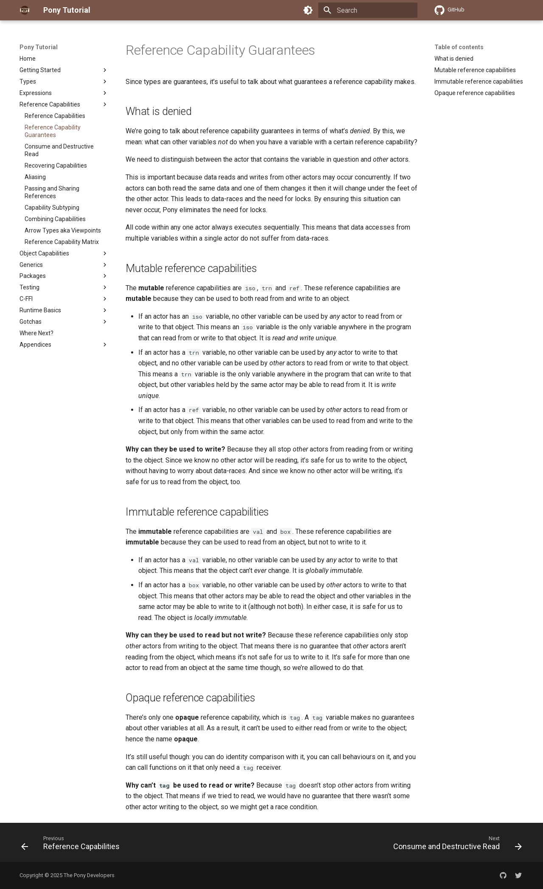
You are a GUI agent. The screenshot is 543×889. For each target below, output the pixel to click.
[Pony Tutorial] (24, 10)
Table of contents (459, 47)
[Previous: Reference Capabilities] (72, 845)
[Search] (367, 10)
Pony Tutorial (39, 47)
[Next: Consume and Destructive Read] (455, 845)
